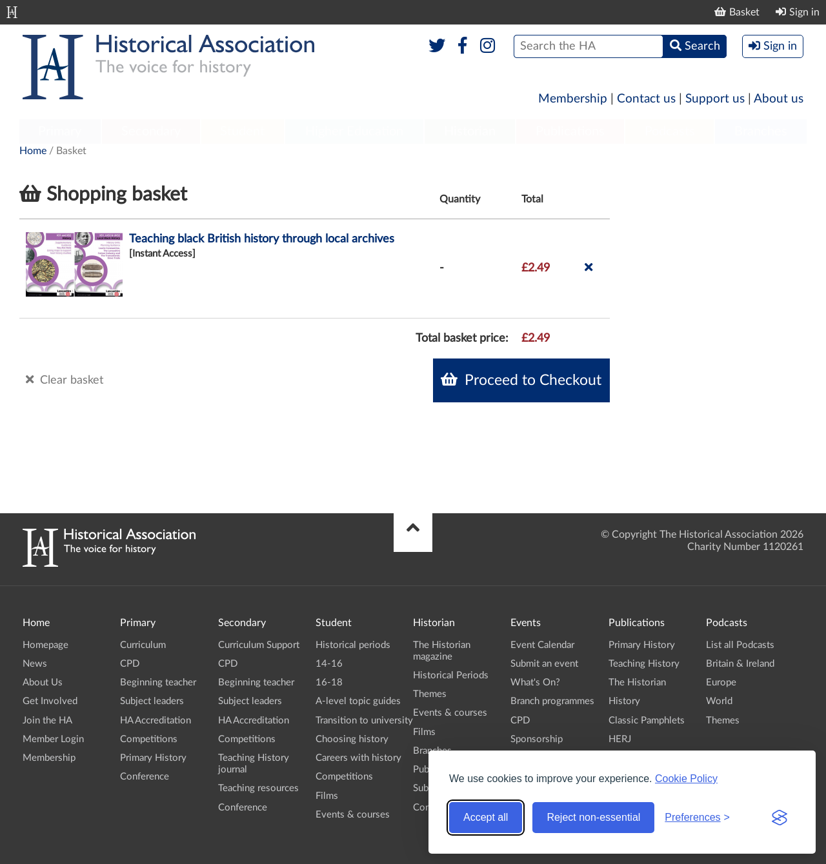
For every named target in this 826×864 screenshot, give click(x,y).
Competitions (148, 739)
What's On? (535, 682)
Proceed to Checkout (521, 380)
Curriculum (143, 645)
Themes (430, 694)
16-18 (329, 682)
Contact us (646, 99)
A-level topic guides (358, 701)
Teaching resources (258, 788)
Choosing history (352, 739)
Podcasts (670, 131)
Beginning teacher (158, 682)
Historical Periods (451, 675)
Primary (59, 131)
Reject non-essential (593, 817)
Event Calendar (542, 645)
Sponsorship (536, 739)
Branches (760, 131)
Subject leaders (152, 701)
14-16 (329, 664)
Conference (144, 776)
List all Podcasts (740, 645)
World (719, 701)
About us (778, 99)
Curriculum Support (258, 645)
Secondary (151, 131)
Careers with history (358, 758)
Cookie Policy (686, 778)
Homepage (45, 645)
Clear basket (64, 379)
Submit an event (544, 664)
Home (32, 151)
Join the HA (47, 720)
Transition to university (364, 720)
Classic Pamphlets (647, 720)
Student (242, 131)
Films (327, 796)
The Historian (637, 682)
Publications (570, 131)
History (624, 701)
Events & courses (353, 815)
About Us (43, 682)
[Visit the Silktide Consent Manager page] (779, 817)
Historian (470, 131)
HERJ (620, 739)
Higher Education (354, 131)
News (35, 664)
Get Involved (50, 701)
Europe (721, 682)
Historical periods (353, 645)
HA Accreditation (155, 720)
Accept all (485, 817)
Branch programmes (552, 701)
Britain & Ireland (740, 664)
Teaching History (644, 664)
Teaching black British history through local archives (261, 239)
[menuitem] (60, 132)
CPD (129, 664)
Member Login (53, 739)
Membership (572, 99)
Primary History (153, 758)
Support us (715, 99)
